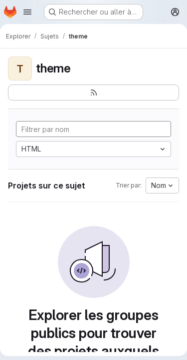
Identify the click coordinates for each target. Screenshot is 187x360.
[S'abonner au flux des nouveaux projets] (93, 92)
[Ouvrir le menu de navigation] (27, 12)
